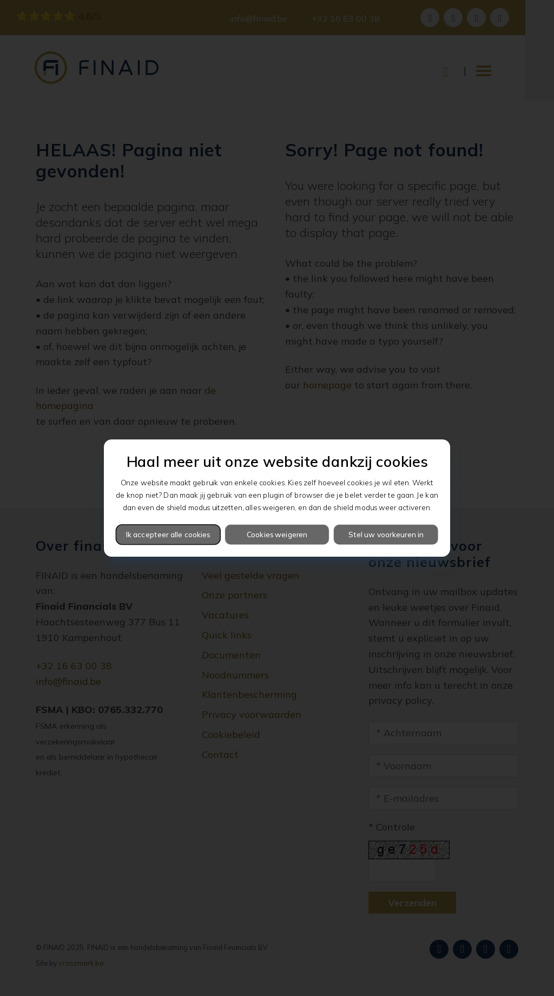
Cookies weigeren (277, 534)
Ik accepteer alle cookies (168, 534)
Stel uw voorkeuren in (386, 534)
